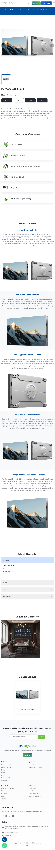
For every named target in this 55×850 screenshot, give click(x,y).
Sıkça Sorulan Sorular (35, 796)
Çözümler (4, 780)
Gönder (41, 736)
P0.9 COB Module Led (27, 710)
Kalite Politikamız (34, 793)
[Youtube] (13, 816)
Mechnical (6, 560)
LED (10, 10)
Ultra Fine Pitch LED (32, 10)
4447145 (6, 836)
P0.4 (42, 100)
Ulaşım (3, 791)
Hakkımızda (32, 788)
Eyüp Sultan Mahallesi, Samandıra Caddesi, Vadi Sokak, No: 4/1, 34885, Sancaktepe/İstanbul (25, 827)
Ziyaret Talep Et (46, 3)
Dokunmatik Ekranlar (7, 765)
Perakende (4, 793)
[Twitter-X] (9, 816)
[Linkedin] (6, 816)
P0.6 (30, 100)
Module (5, 582)
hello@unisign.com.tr (10, 832)
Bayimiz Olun (36, 3)
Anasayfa (3, 10)
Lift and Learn (33, 765)
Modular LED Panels (19, 10)
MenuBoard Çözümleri (35, 767)
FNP (27, 846)
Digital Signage (6, 767)
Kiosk (3, 773)
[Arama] (29, 3)
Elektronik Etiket (6, 778)
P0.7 (18, 100)
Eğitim (3, 796)
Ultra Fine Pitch (44, 10)
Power (4, 589)
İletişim (27, 755)
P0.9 (6, 100)
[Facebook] (3, 816)
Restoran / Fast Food (7, 788)
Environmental (7, 596)
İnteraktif (4, 770)
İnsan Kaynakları (33, 791)
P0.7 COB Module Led (7, 12)
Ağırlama (4, 799)
